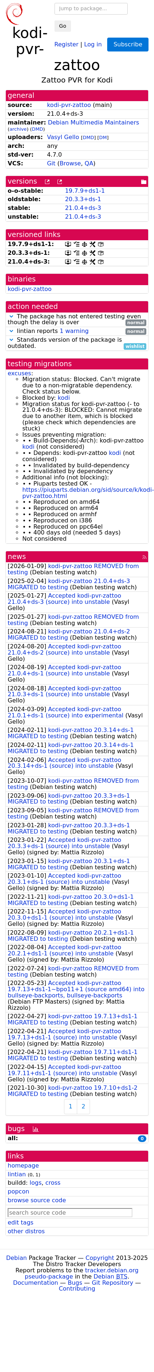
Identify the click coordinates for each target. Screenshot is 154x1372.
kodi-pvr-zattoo (69, 104)
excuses (19, 373)
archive (18, 129)
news (17, 556)
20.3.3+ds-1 (83, 199)
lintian (17, 1174)
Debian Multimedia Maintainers (93, 122)
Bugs (75, 1282)
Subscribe (127, 44)
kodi (64, 397)
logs (36, 1182)
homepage (23, 1165)
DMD (37, 129)
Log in (93, 44)
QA (88, 163)
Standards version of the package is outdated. (77, 343)
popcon (18, 1191)
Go (62, 26)
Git (51, 163)
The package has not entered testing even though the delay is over (77, 320)
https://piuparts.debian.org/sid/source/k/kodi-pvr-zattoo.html (88, 492)
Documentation (35, 1282)
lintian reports (77, 331)
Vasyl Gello (63, 137)
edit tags (20, 1222)
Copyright (100, 1257)
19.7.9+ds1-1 (85, 190)
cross (52, 1182)
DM (103, 137)
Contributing (77, 1288)
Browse (70, 163)
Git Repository (112, 1282)
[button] (11, 316)
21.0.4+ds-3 (83, 207)
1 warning (74, 330)
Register (67, 44)
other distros (26, 1231)
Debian (16, 1257)
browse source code (37, 1200)
